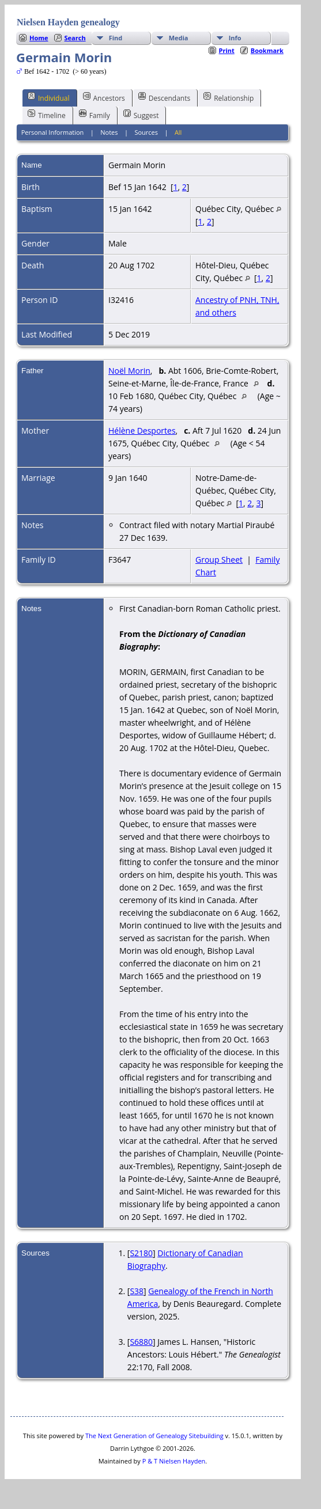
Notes (109, 132)
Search (75, 37)
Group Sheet (219, 559)
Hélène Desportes (142, 430)
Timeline (47, 114)
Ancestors (104, 97)
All (178, 132)
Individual (49, 97)
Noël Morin (129, 370)
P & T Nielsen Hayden (174, 1461)
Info (235, 37)
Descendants (164, 97)
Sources (146, 132)
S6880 (141, 1341)
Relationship (228, 97)
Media (178, 37)
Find (116, 37)
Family (94, 114)
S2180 (141, 1253)
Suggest (141, 114)
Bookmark (267, 50)
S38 (136, 1291)
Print (227, 50)
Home (38, 37)
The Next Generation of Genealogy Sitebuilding (154, 1435)
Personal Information (52, 132)
